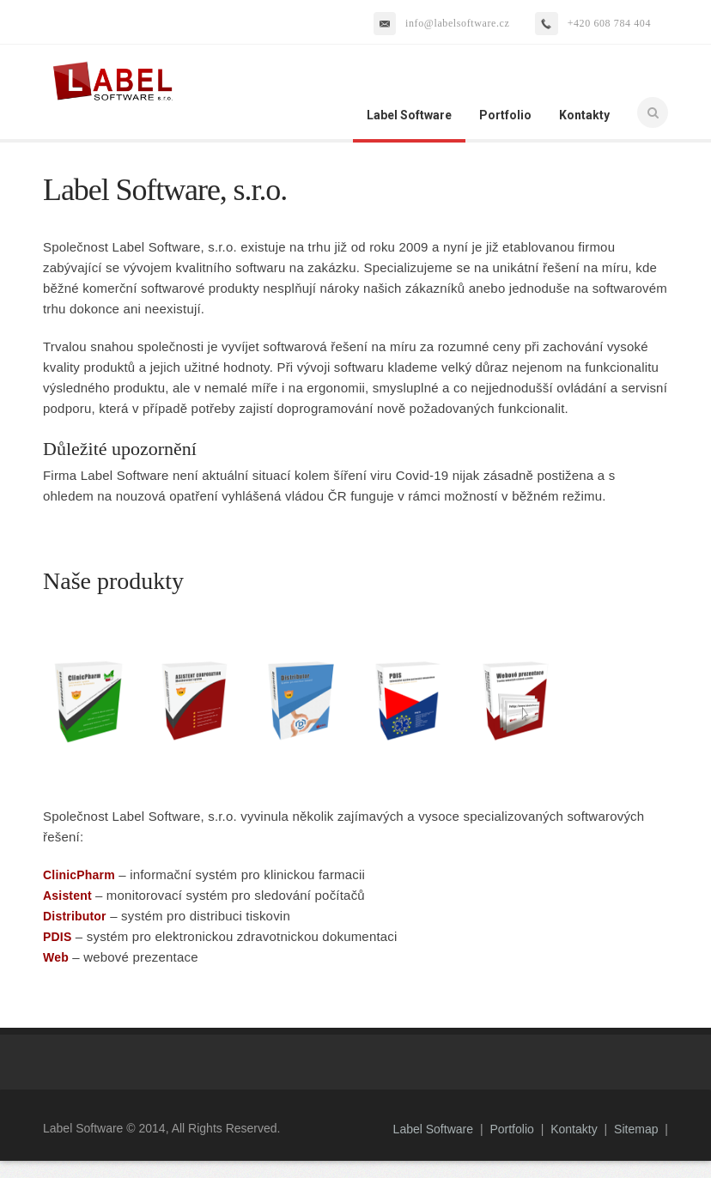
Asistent (67, 895)
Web (56, 957)
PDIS (57, 937)
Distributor (74, 916)
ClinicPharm (79, 875)
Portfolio (505, 115)
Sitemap (636, 1129)
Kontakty (584, 115)
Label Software (409, 115)
